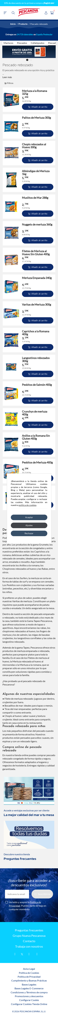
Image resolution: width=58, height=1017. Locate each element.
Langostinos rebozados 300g (36, 359)
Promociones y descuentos (29, 996)
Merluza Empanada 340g (37, 278)
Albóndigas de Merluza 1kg (35, 172)
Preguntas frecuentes (29, 930)
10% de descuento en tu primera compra (29, 3)
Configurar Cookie (29, 1000)
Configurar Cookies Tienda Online (29, 1004)
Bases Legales (29, 984)
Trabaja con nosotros (29, 946)
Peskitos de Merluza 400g (37, 462)
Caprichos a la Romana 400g (35, 333)
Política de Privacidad (29, 976)
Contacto (29, 941)
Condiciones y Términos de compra (29, 992)
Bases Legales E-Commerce (29, 988)
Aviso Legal (29, 968)
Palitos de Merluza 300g (36, 117)
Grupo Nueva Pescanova (29, 935)
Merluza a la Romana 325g (34, 92)
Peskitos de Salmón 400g (37, 384)
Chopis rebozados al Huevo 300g (34, 146)
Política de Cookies (29, 972)
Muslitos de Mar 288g (35, 197)
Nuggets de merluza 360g (37, 224)
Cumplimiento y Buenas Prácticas (29, 980)
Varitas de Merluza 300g (36, 304)
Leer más (7, 77)
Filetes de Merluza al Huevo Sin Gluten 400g (36, 253)
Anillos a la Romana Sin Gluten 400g (36, 437)
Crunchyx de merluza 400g (34, 413)
